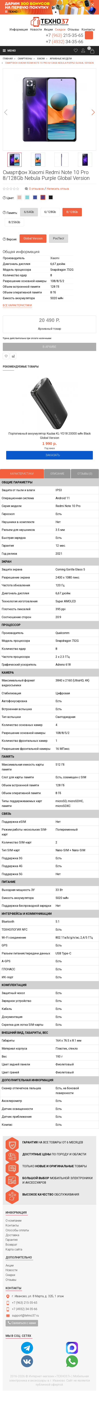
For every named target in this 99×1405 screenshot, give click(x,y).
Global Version (33, 238)
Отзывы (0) (84, 473)
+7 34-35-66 (64, 41)
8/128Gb (72, 212)
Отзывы (11, 1280)
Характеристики (22, 473)
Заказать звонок (89, 35)
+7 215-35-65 (64, 35)
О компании (13, 1220)
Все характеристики (17, 305)
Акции (10, 1265)
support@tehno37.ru (25, 1315)
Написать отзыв (58, 188)
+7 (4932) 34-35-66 (24, 1309)
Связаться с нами (22, 1323)
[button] (19, 29)
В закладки (6, 356)
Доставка (12, 1235)
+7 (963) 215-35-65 (24, 1302)
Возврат (11, 1244)
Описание (57, 473)
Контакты (12, 1225)
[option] (49, 109)
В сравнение (13, 356)
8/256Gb (14, 222)
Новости (11, 1270)
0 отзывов (36, 188)
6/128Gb (50, 212)
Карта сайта (14, 1249)
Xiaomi (54, 258)
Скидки (10, 1275)
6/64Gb (29, 212)
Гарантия (12, 1240)
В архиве (49, 347)
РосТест (58, 238)
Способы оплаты (17, 1230)
